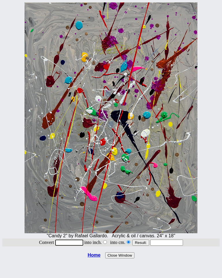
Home (94, 255)
